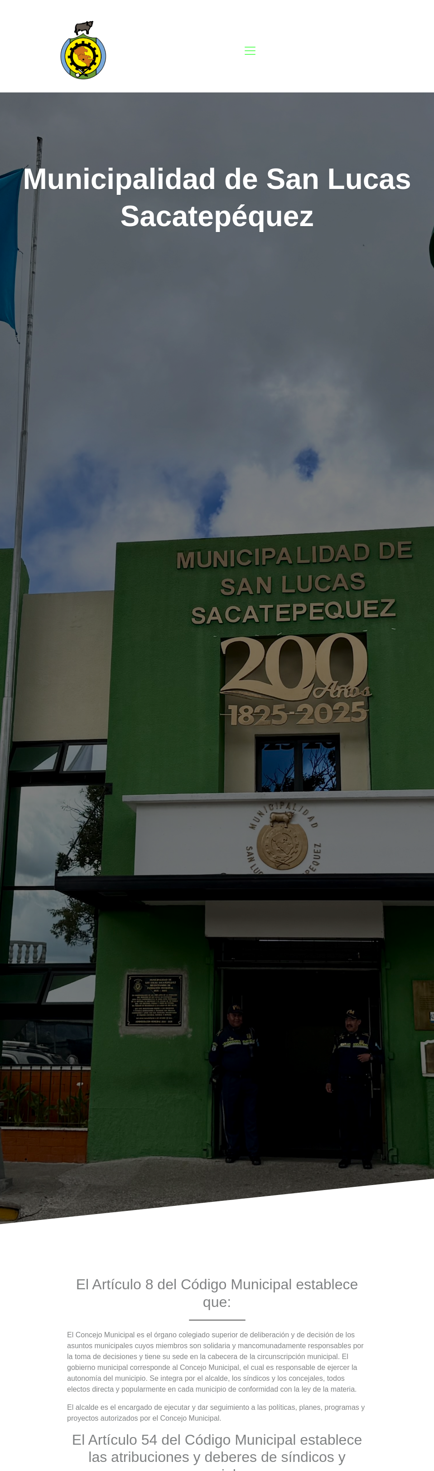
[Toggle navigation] (250, 51)
